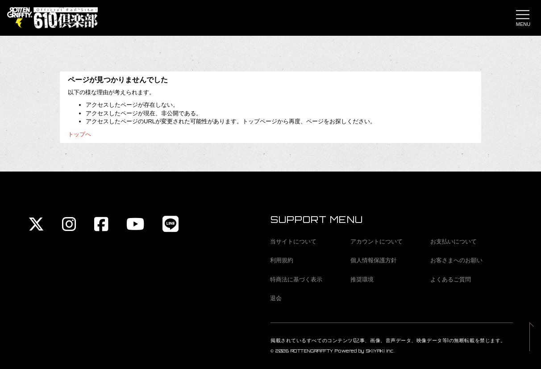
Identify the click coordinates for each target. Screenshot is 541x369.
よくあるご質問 (450, 279)
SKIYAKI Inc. (380, 350)
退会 (276, 298)
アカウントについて (376, 241)
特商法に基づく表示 (296, 279)
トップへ (79, 134)
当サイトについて (293, 241)
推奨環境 (362, 279)
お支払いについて (453, 241)
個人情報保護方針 (373, 260)
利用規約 (281, 260)
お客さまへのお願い (456, 260)
